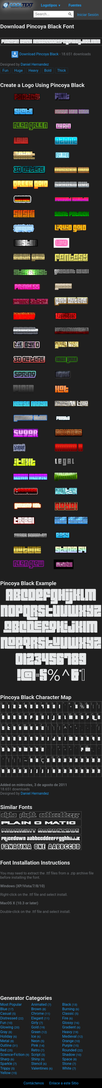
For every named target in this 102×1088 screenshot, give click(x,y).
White (69, 1068)
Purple (70, 1045)
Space (69, 1059)
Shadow (71, 1054)
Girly (37, 1023)
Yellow (8, 1073)
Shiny (37, 1059)
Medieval (72, 1036)
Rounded (72, 1050)
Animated (41, 1004)
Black (69, 1004)
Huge (18, 70)
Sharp (7, 1059)
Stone (69, 1063)
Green (39, 1032)
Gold (38, 1027)
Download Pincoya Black (35, 54)
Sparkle (8, 1063)
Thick (61, 70)
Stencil (39, 1063)
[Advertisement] (51, 953)
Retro (37, 1050)
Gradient (71, 1027)
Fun (5, 70)
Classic (70, 1013)
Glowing (9, 1027)
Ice (35, 1036)
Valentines (42, 1068)
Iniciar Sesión (88, 15)
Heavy (33, 70)
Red (6, 1050)
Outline (9, 1045)
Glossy (70, 1023)
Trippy (7, 1068)
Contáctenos (34, 1083)
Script (38, 1054)
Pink (37, 1045)
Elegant (40, 1018)
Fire (67, 1018)
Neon (37, 1041)
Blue (6, 1009)
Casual (8, 1013)
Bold (47, 70)
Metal (7, 1041)
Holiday (8, 1036)
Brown (38, 1009)
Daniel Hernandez (35, 64)
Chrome (40, 1013)
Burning (70, 1009)
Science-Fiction (14, 1054)
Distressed (11, 1018)
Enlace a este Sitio (63, 1083)
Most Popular (11, 1004)
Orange (71, 1041)
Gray (6, 1032)
